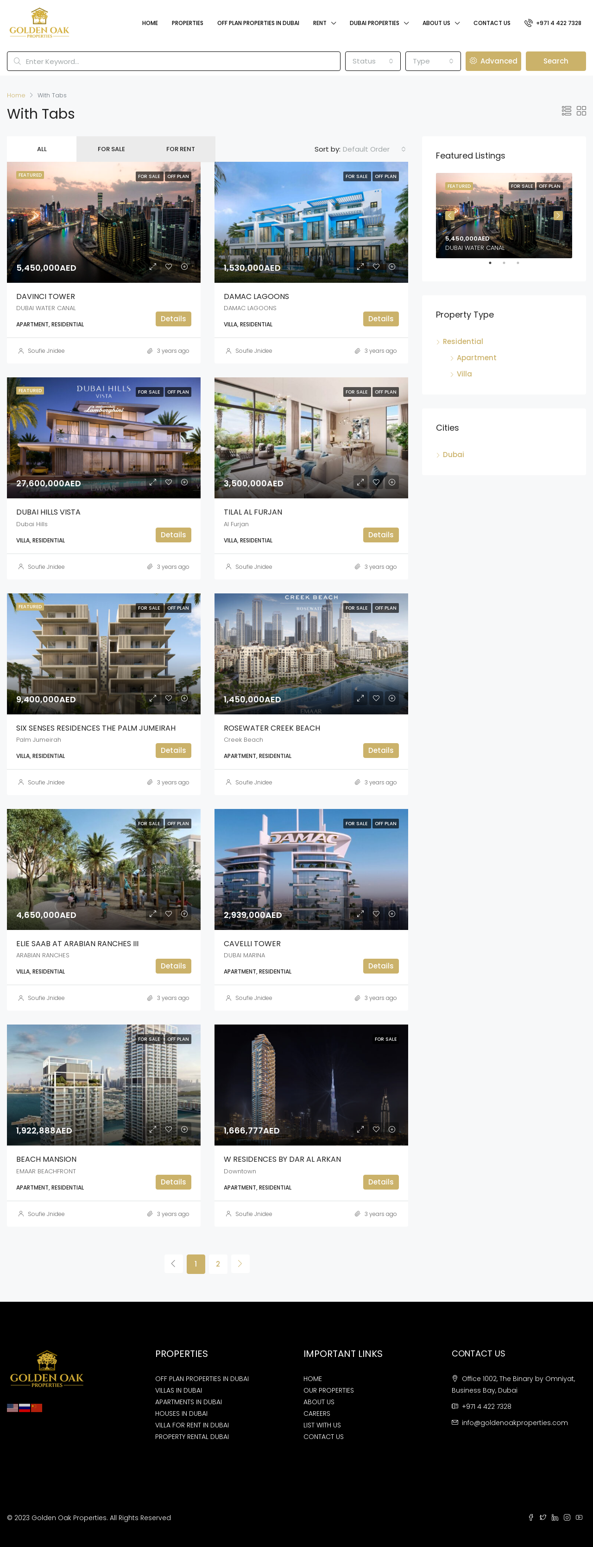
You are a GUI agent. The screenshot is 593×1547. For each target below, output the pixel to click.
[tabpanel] (504, 215)
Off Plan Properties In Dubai (258, 23)
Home (150, 23)
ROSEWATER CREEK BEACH (272, 728)
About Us (436, 23)
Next (558, 215)
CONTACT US (323, 1436)
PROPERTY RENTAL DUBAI (192, 1436)
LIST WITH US (322, 1425)
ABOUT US (318, 1402)
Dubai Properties (374, 23)
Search (555, 61)
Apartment (477, 358)
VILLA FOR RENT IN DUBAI (192, 1425)
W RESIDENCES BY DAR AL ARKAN (282, 1159)
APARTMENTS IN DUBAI (188, 1402)
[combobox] (373, 61)
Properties (187, 23)
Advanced (493, 61)
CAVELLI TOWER (252, 943)
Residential (463, 341)
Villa (464, 374)
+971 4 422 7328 (552, 23)
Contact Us (492, 23)
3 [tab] (522, 266)
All (42, 149)
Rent (320, 23)
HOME (312, 1378)
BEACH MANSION (46, 1159)
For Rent (180, 149)
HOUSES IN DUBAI (181, 1413)
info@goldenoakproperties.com (515, 1422)
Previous (449, 215)
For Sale (111, 149)
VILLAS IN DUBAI (178, 1390)
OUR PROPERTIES (328, 1390)
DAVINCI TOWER (45, 296)
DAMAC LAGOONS (256, 296)
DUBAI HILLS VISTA (48, 512)
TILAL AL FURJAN (253, 512)
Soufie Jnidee (46, 351)
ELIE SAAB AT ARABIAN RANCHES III (77, 943)
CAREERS (316, 1413)
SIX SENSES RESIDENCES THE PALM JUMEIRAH (96, 728)
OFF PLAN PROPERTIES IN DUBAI (202, 1378)
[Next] (240, 1263)
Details (173, 319)
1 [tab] (494, 266)
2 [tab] (508, 266)
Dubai (453, 454)
